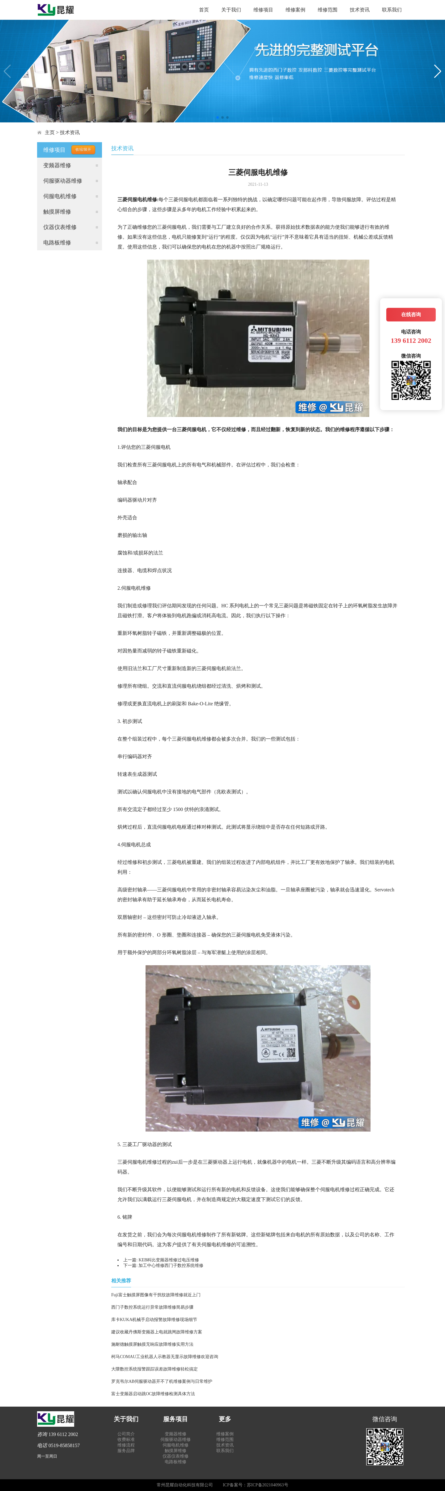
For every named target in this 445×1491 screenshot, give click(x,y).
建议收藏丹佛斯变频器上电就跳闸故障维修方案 (156, 1332)
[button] (217, 117)
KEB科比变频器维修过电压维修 (168, 1260)
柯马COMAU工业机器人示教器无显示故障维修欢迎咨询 (164, 1356)
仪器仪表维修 (60, 227)
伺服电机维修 (60, 196)
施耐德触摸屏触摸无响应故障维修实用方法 (152, 1344)
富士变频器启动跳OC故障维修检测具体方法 (153, 1393)
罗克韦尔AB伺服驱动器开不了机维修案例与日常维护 (161, 1381)
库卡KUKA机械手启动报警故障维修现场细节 (154, 1319)
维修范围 (327, 9)
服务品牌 (126, 1450)
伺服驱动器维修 (62, 181)
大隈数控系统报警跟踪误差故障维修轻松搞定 (154, 1369)
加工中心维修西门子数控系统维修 (170, 1265)
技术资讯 (360, 9)
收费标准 (126, 1439)
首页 (204, 9)
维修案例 (295, 9)
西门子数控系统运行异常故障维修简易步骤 (152, 1307)
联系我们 (392, 9)
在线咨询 (411, 314)
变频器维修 (57, 165)
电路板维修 (57, 243)
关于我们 (231, 9)
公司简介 (126, 1434)
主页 (50, 132)
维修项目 (263, 9)
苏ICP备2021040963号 (267, 1485)
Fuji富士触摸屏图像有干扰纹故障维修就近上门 (156, 1295)
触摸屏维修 (57, 212)
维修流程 (126, 1445)
